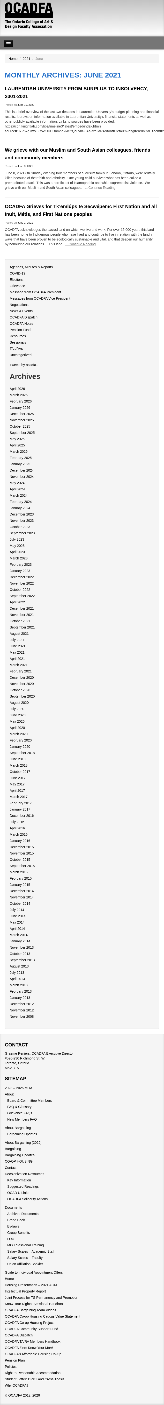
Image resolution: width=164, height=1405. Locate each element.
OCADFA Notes (21, 323)
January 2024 (20, 508)
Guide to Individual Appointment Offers (34, 1272)
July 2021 (17, 640)
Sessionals (18, 342)
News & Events (21, 311)
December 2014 (22, 891)
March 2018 (19, 765)
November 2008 (22, 1016)
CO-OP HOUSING (19, 1161)
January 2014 (20, 941)
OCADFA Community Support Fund (31, 1329)
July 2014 (17, 910)
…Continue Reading (100, 188)
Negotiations (19, 305)
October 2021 (20, 621)
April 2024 (17, 489)
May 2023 (17, 546)
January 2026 (20, 407)
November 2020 (22, 684)
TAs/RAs (16, 349)
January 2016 (20, 841)
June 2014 (17, 916)
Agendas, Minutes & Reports (31, 267)
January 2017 (20, 809)
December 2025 (22, 414)
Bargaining (13, 1149)
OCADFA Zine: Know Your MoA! (29, 1348)
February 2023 (21, 564)
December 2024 (22, 470)
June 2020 (17, 715)
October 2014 (20, 903)
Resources (18, 336)
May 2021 (17, 652)
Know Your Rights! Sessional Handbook (35, 1304)
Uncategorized (20, 355)
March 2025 (19, 451)
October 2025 (20, 426)
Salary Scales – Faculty (25, 1258)
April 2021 (17, 659)
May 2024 (17, 483)
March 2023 (19, 558)
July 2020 (17, 709)
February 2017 (21, 803)
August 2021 (19, 633)
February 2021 (21, 671)
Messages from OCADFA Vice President (40, 298)
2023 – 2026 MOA (18, 1088)
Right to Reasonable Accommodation (32, 1373)
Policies (10, 1367)
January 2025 (20, 464)
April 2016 (17, 828)
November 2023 (22, 520)
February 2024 (21, 502)
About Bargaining (18, 1128)
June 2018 (17, 759)
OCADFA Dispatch (23, 317)
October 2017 (20, 772)
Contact (10, 1168)
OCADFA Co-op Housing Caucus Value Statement (42, 1316)
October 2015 (20, 859)
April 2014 (17, 929)
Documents (13, 1207)
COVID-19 (17, 273)
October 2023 (20, 527)
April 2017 (17, 790)
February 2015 (21, 878)
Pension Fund (20, 330)
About (9, 1094)
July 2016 (17, 822)
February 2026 (21, 401)
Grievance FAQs (19, 1113)
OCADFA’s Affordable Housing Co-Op (33, 1354)
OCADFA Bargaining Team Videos (30, 1310)
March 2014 (19, 935)
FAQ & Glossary (19, 1107)
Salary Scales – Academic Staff (30, 1251)
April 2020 (17, 728)
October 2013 (20, 954)
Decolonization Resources (24, 1174)
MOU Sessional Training (25, 1245)
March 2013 (19, 985)
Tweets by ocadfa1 (24, 365)
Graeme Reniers (17, 1053)
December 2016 (22, 816)
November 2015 (22, 853)
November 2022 (22, 583)
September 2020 (22, 696)
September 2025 (22, 433)
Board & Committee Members (29, 1100)
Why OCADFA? (16, 1385)
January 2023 (20, 571)
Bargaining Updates (22, 1134)
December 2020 (22, 677)
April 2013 (17, 979)
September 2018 (22, 753)
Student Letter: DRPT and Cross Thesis (34, 1379)
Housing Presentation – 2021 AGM (31, 1285)
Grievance (17, 286)
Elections (16, 280)
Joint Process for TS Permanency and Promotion (41, 1297)
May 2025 (17, 439)
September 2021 (22, 627)
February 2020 (21, 740)
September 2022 (22, 596)
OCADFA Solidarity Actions (27, 1199)
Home (12, 59)
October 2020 (20, 690)
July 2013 (17, 972)
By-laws (13, 1226)
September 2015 (22, 866)
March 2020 (19, 734)
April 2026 (17, 389)
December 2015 (22, 847)
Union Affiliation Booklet (25, 1264)
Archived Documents (22, 1214)
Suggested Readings (23, 1186)
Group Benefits (18, 1233)
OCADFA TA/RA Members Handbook (32, 1341)
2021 (26, 59)
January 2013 (20, 998)
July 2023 (17, 539)
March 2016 (19, 834)
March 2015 (19, 872)
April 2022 (17, 602)
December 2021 (22, 608)
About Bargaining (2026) (23, 1142)
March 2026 (19, 395)
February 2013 (21, 991)
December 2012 (22, 1004)
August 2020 (19, 703)
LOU (10, 1239)
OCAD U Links (18, 1193)
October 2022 (20, 590)
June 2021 (17, 646)
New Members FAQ (22, 1119)
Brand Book (16, 1220)
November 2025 (22, 420)
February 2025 (21, 458)
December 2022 (22, 577)
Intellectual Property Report (25, 1291)
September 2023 (22, 533)
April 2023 (17, 552)
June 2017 (17, 778)
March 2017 (19, 797)
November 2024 (22, 477)
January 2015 (20, 885)
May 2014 (17, 922)
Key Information (19, 1180)
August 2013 (19, 966)
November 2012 (22, 1010)
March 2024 (19, 495)
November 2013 (22, 947)
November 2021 (22, 615)
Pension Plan (15, 1360)
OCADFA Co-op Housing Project (29, 1323)
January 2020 (20, 746)
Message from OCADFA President (35, 292)
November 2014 (22, 897)
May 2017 (17, 784)
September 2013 (22, 960)
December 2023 (22, 514)
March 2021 (19, 665)
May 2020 (17, 721)
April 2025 (17, 445)
